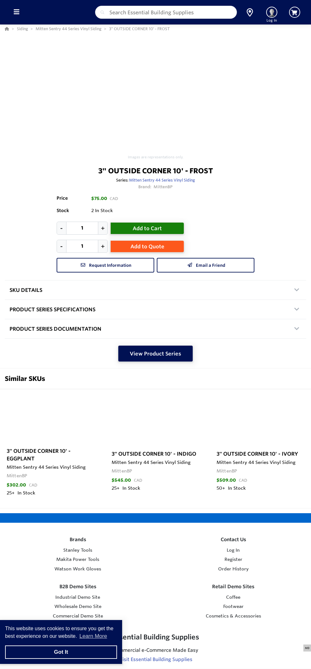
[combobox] (166, 12)
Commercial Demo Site (78, 616)
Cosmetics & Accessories (233, 616)
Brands (78, 539)
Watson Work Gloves (77, 569)
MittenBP (163, 186)
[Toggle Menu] (16, 12)
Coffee (233, 597)
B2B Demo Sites (77, 586)
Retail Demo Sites (233, 586)
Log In (233, 550)
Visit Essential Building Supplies (155, 659)
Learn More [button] (93, 636)
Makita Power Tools (77, 559)
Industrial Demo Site (77, 597)
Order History (233, 569)
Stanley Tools (77, 550)
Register (233, 559)
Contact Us (233, 539)
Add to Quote (147, 246)
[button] (249, 12)
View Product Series (155, 353)
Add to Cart (147, 228)
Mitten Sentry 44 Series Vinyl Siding (162, 180)
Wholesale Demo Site (77, 606)
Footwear (233, 606)
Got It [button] (61, 652)
